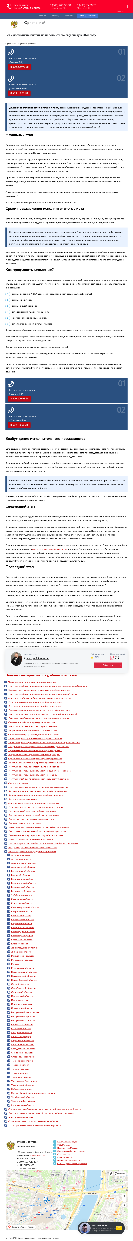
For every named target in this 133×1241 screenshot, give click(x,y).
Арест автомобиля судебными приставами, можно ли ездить (39, 698)
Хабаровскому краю (21, 1089)
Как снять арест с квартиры (22, 799)
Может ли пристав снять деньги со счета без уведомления (38, 827)
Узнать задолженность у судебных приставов (32, 851)
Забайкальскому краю (22, 895)
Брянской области (20, 875)
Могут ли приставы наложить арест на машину (32, 775)
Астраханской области (23, 867)
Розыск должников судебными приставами (30, 839)
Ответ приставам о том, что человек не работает (33, 1121)
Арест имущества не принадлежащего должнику (33, 803)
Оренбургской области (23, 988)
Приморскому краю (21, 1004)
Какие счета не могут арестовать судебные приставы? (36, 835)
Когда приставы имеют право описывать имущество (35, 1125)
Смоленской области (22, 1053)
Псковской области (21, 1008)
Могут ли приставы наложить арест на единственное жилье (39, 771)
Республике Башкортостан (25, 1012)
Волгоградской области (23, 883)
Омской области (20, 984)
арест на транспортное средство (49, 549)
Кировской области (21, 923)
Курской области (20, 943)
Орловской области (21, 992)
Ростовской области (22, 1024)
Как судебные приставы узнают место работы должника (37, 791)
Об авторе (108, 665)
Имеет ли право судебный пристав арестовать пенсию (36, 762)
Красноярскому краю (22, 935)
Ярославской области (22, 1105)
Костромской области (22, 927)
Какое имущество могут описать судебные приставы (35, 795)
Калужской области (21, 911)
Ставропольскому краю (23, 1057)
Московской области (22, 960)
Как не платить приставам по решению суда (31, 819)
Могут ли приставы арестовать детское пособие (33, 767)
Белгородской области (23, 871)
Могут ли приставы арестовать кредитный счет (33, 726)
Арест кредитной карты (21, 1117)
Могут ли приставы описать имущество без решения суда (38, 787)
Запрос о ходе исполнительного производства (32, 730)
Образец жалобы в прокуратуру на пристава (31, 722)
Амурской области (21, 859)
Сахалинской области (22, 1044)
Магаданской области (22, 956)
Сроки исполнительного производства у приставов (35, 758)
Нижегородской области (24, 972)
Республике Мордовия (23, 1016)
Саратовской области (22, 1040)
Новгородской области (23, 976)
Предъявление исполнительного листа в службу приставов (39, 710)
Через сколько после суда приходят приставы (32, 682)
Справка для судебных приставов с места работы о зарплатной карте (44, 1109)
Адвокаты (43, 16)
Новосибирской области (24, 980)
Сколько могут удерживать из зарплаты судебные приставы (39, 690)
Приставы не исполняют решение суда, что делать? (35, 750)
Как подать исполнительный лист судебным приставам (37, 831)
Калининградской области (25, 907)
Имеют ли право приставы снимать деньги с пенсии (35, 738)
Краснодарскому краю (23, 931)
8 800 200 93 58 (37, 1155)
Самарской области (21, 1032)
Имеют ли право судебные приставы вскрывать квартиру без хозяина (44, 742)
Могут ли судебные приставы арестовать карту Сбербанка (38, 779)
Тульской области (20, 1073)
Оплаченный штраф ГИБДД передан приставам (33, 734)
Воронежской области (23, 891)
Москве (15, 964)
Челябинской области (22, 1097)
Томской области (20, 1069)
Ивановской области (22, 899)
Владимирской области (23, 879)
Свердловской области (23, 1048)
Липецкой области (21, 952)
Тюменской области (21, 1077)
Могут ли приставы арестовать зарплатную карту (34, 754)
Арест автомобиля (18, 783)
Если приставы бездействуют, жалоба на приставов (35, 702)
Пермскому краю (20, 1000)
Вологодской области (22, 887)
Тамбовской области (22, 1061)
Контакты (69, 16)
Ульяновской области (22, 1085)
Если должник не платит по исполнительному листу (35, 807)
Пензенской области (22, 996)
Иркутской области (21, 903)
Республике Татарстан (23, 1020)
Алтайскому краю (20, 855)
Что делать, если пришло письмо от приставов (32, 847)
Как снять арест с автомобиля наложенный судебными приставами (43, 843)
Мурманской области (22, 968)
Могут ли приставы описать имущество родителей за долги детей (42, 714)
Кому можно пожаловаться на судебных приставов (34, 706)
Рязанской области (21, 1028)
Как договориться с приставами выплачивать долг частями (38, 746)
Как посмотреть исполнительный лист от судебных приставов (41, 1113)
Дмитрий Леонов (36, 658)
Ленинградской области (24, 948)
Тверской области (20, 1065)
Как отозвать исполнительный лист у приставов (33, 815)
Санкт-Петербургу (21, 1036)
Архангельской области (23, 863)
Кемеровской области (22, 919)
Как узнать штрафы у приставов (24, 823)
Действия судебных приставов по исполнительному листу (38, 718)
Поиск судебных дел (87, 15)
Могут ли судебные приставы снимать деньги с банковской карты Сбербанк (47, 686)
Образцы (56, 16)
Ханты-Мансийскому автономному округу (33, 1093)
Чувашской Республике (23, 1101)
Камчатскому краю (21, 915)
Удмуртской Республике (24, 1081)
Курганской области (21, 939)
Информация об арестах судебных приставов (32, 811)
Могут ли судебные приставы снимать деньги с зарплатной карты (42, 694)
